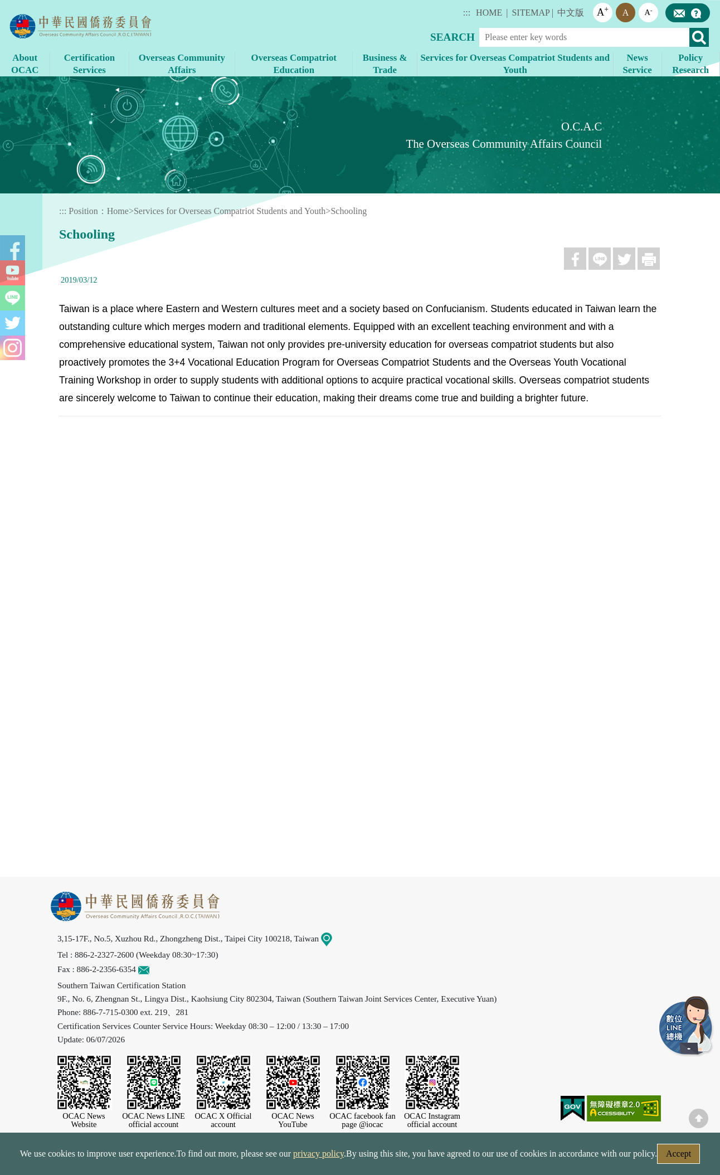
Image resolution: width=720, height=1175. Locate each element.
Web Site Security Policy (288, 1157)
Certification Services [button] (89, 63)
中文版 (570, 12)
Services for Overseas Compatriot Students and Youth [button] (515, 63)
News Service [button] (636, 63)
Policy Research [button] (690, 63)
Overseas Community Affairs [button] (182, 63)
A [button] (603, 11)
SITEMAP (530, 12)
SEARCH (452, 37)
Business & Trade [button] (385, 63)
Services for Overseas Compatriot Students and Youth (229, 211)
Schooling (348, 211)
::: (466, 12)
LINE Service (686, 1026)
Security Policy (196, 1157)
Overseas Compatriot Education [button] (294, 63)
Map (333, 938)
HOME (489, 12)
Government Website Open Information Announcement (452, 1157)
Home (118, 211)
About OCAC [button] (24, 63)
